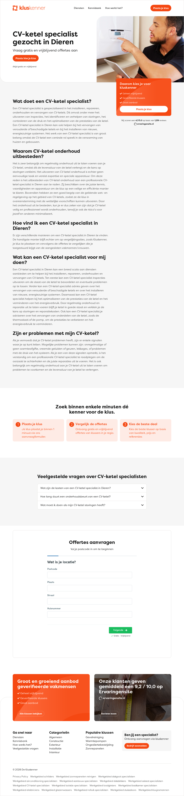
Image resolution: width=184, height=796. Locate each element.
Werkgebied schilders (42, 776)
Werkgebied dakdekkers (113, 781)
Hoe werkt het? (114, 8)
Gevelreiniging (95, 737)
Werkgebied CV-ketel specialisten (31, 785)
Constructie (56, 741)
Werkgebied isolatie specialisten (69, 785)
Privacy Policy (20, 776)
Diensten (79, 8)
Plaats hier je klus (25, 58)
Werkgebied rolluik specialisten (91, 790)
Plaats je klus (161, 8)
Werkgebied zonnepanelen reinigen (76, 776)
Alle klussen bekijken (31, 713)
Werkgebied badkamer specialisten (137, 785)
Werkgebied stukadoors (123, 790)
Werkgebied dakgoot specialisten (116, 776)
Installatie (55, 748)
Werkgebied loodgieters (103, 785)
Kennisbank (94, 8)
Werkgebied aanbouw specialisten (78, 781)
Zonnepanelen (95, 748)
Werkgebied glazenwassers (57, 790)
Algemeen (55, 737)
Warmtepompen (96, 741)
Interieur (54, 752)
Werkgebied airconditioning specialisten (35, 781)
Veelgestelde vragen (25, 748)
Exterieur (54, 745)
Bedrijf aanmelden (137, 745)
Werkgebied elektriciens (26, 790)
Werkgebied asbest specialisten (145, 781)
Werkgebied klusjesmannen (153, 790)
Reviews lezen (108, 713)
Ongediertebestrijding (99, 745)
